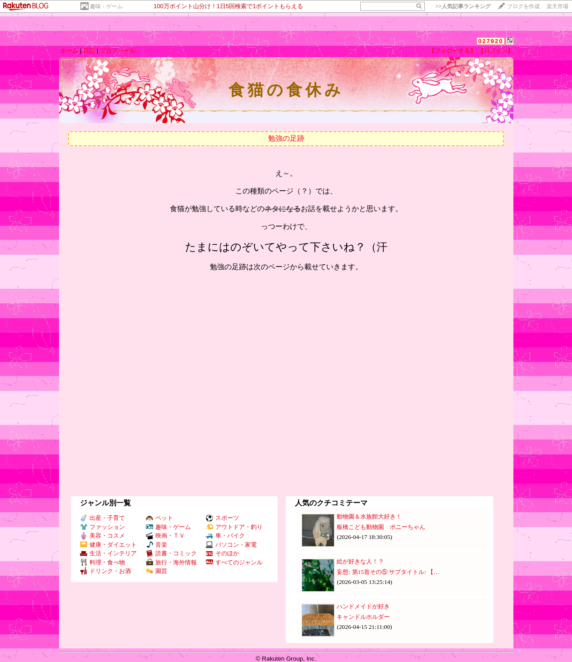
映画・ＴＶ (165, 535)
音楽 (156, 544)
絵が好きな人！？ (360, 561)
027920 (490, 41)
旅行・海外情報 (171, 562)
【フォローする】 (452, 50)
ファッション (102, 527)
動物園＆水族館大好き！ (369, 516)
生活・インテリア (108, 553)
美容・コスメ (102, 535)
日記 (89, 50)
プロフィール (117, 50)
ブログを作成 (523, 6)
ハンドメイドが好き (363, 606)
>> (463, 6)
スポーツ (222, 517)
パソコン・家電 (231, 544)
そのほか (222, 553)
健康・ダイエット (108, 544)
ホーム (69, 50)
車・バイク (225, 535)
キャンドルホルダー (363, 616)
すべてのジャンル (234, 562)
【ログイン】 (495, 50)
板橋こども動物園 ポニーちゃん (381, 527)
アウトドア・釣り (234, 527)
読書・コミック (171, 553)
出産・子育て (102, 517)
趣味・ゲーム (106, 6)
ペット (159, 517)
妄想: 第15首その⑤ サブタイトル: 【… (388, 571)
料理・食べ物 (102, 562)
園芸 (156, 571)
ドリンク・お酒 (105, 571)
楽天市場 (557, 6)
